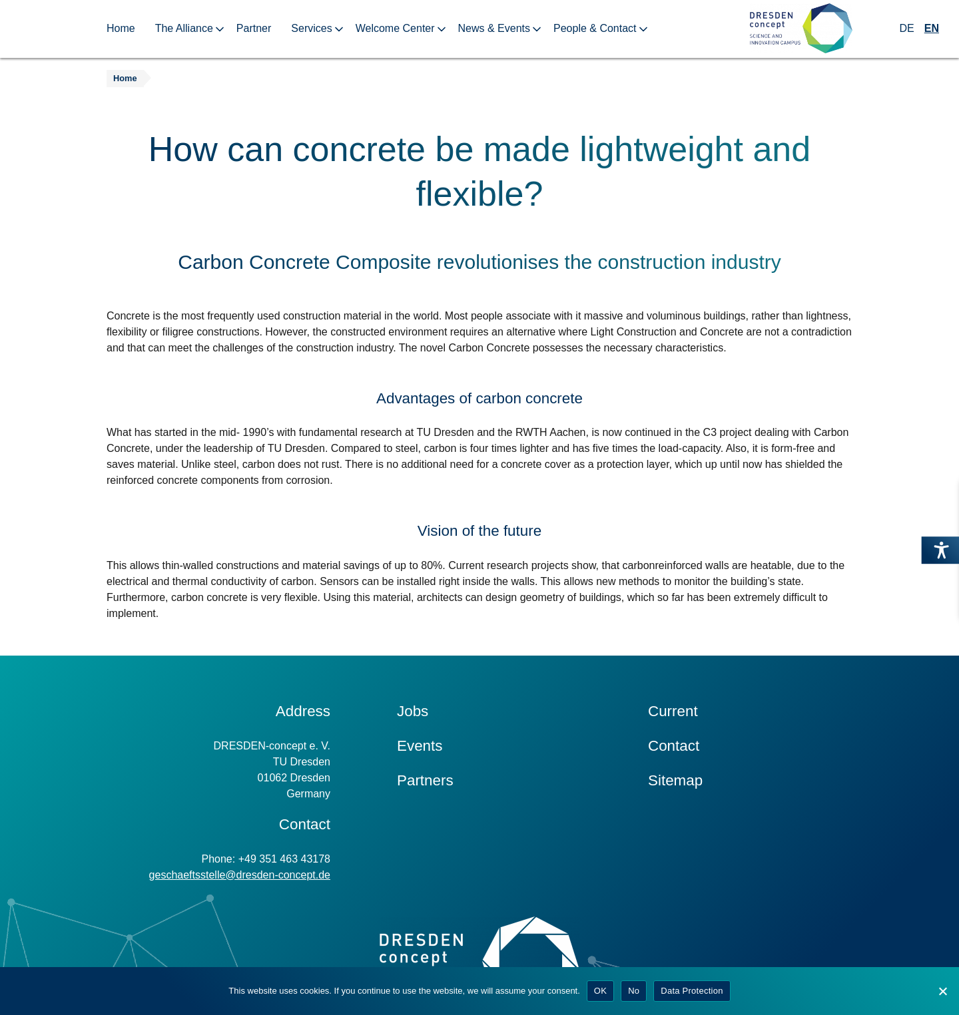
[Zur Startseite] (801, 29)
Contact (673, 745)
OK (600, 991)
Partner (253, 28)
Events (419, 745)
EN (931, 28)
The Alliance (184, 28)
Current (673, 711)
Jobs (412, 711)
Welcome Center (395, 28)
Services (311, 28)
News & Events (494, 28)
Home (121, 28)
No (633, 991)
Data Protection (692, 991)
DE (907, 28)
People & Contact (595, 28)
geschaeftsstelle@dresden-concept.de (239, 875)
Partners (425, 780)
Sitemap (675, 780)
